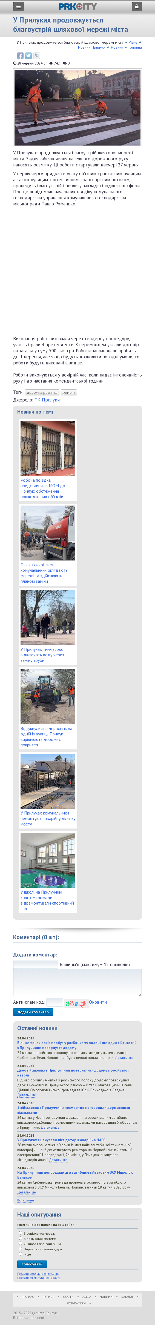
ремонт (69, 392)
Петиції (48, 1297)
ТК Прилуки (47, 400)
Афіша (86, 1297)
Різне (133, 42)
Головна (135, 47)
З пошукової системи (37, 1239)
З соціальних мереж (37, 1233)
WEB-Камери (76, 1303)
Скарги (68, 1297)
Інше (25, 1254)
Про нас (28, 1297)
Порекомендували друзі (40, 1249)
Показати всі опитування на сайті (38, 1278)
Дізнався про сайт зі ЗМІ (40, 1244)
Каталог (127, 1297)
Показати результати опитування (38, 1274)
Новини (117, 47)
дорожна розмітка (42, 392)
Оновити (98, 1002)
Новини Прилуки (91, 47)
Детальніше (124, 1057)
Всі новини (25, 1200)
